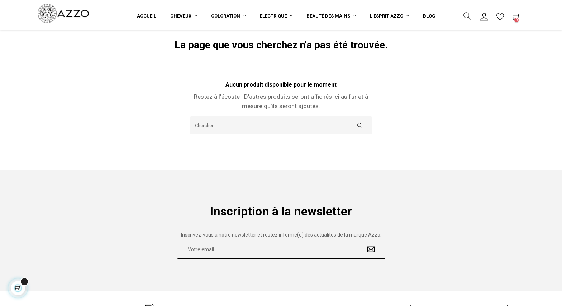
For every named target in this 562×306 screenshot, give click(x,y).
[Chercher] (281, 130)
